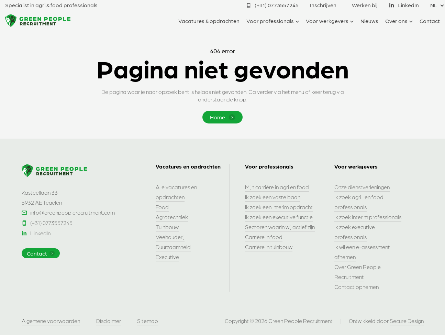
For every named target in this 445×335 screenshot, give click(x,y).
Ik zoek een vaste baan (272, 197)
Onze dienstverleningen (362, 187)
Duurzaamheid (173, 247)
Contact (430, 21)
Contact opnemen (356, 286)
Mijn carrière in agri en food (277, 187)
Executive (167, 256)
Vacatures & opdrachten (209, 21)
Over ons (396, 21)
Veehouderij (170, 237)
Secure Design (407, 320)
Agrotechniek (172, 217)
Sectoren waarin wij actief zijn (280, 227)
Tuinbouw (167, 227)
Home (222, 117)
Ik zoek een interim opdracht (279, 207)
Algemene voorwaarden (51, 320)
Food (162, 207)
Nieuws (369, 21)
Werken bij (365, 5)
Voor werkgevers (327, 21)
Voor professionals (270, 21)
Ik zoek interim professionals (367, 217)
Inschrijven (323, 5)
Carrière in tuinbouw (268, 247)
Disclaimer (108, 320)
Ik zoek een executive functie (279, 217)
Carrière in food (263, 237)
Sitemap (147, 320)
